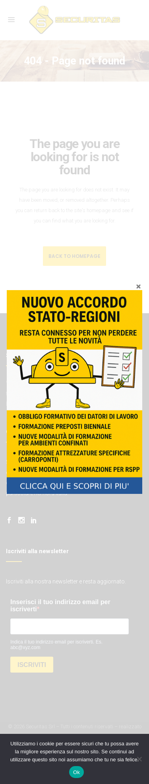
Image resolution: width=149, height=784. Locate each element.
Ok (76, 772)
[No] (139, 759)
